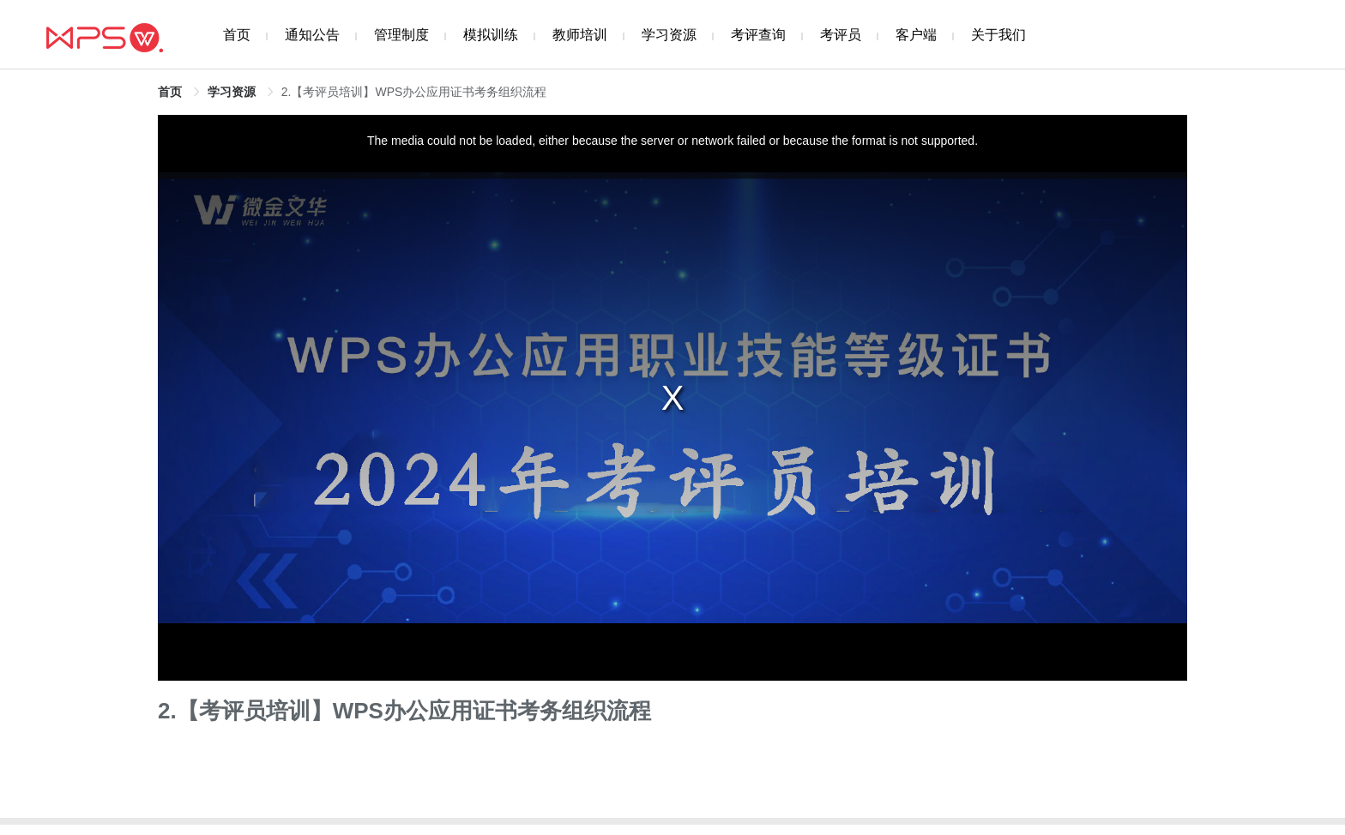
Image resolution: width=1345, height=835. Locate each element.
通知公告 (312, 34)
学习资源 (669, 34)
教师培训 (579, 34)
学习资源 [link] (232, 92)
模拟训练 (490, 34)
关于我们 (998, 34)
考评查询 (758, 34)
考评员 (840, 34)
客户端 (916, 34)
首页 (236, 34)
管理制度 (401, 34)
